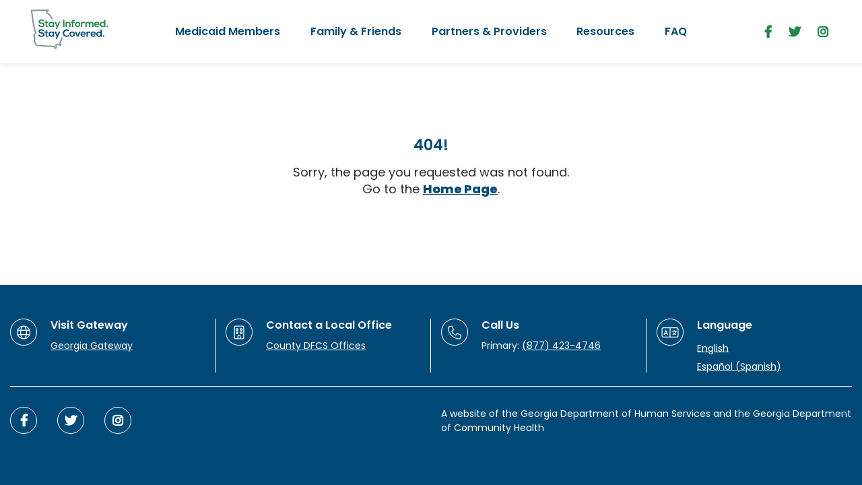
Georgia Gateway (92, 345)
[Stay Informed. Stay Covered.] (69, 29)
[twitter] (794, 32)
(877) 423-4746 (561, 345)
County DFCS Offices (316, 345)
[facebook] (768, 32)
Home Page (460, 189)
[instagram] (823, 32)
